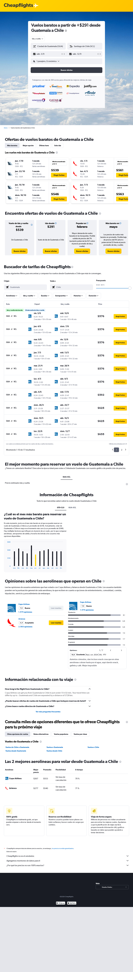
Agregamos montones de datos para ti (67, 860)
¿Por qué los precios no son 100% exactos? (67, 865)
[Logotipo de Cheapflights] (18, 5)
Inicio (6, 128)
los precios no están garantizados (63, 848)
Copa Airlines (24, 604)
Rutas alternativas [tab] (41, 734)
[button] (47, 54)
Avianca (21, 619)
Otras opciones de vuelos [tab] (17, 734)
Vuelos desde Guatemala (15, 751)
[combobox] (38, 38)
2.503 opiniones (25, 627)
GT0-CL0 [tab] (60, 507)
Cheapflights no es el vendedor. (67, 856)
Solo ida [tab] (57, 145)
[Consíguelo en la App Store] (71, 903)
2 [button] (121, 450)
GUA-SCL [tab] (66, 477)
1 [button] (116, 450)
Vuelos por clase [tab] (80, 734)
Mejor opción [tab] (28, 145)
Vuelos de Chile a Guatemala (17, 747)
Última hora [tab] (44, 145)
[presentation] (66, 30)
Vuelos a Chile (93, 747)
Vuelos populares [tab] (61, 734)
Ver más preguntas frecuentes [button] (48, 712)
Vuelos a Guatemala (54, 747)
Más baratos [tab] (12, 145)
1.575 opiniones (25, 612)
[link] (20, 251)
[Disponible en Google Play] (60, 903)
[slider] (129, 288)
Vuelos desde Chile (54, 751)
